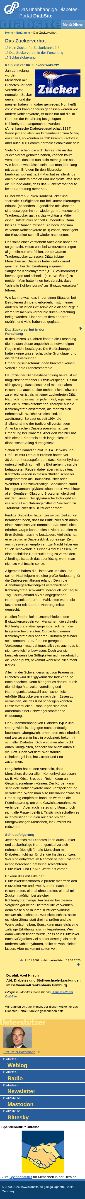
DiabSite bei (44, 1102)
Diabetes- (44, 1063)
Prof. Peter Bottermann (19, 1052)
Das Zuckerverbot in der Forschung (36, 52)
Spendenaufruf (21, 1177)
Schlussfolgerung (22, 57)
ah (21, 960)
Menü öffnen (73, 24)
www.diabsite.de (32, 1187)
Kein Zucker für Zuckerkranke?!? (34, 47)
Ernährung (23, 32)
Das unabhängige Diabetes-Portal (49, 13)
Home (9, 32)
